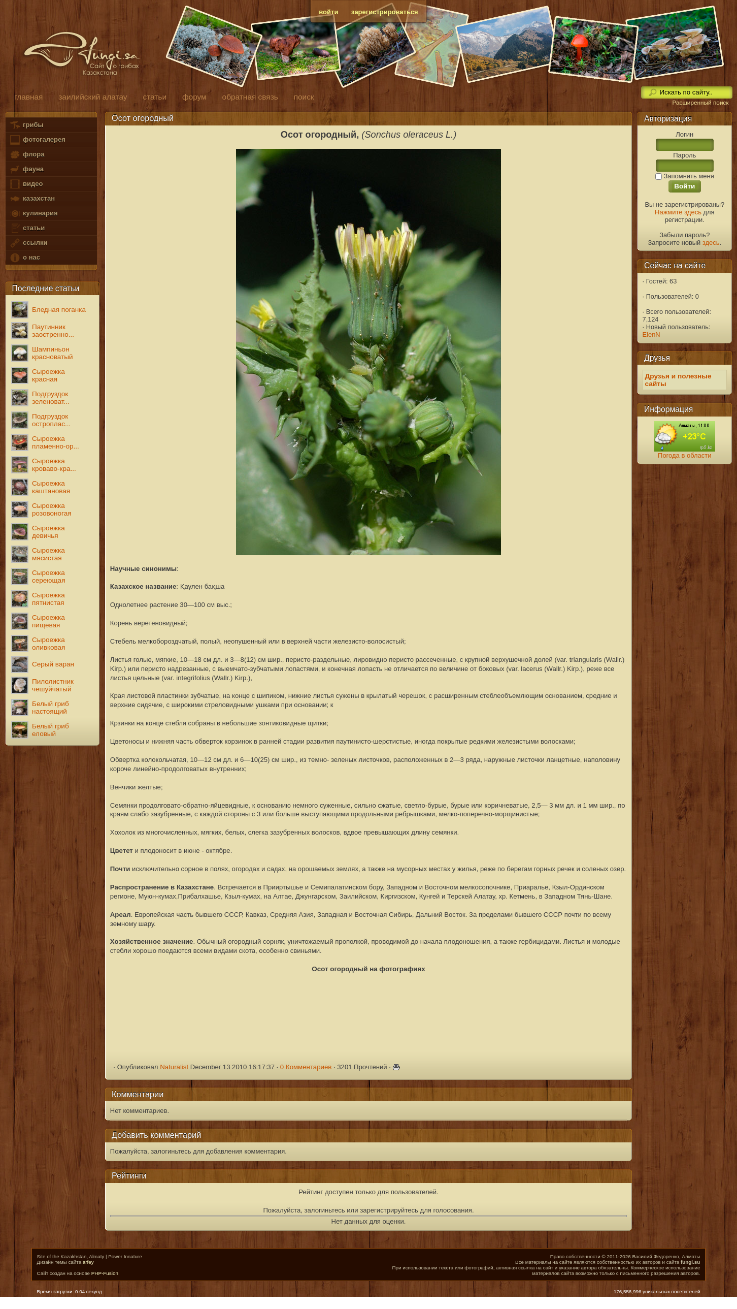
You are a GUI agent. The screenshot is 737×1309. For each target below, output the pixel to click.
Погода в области (684, 455)
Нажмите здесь (678, 212)
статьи (27, 228)
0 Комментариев (306, 1067)
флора (27, 154)
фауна (26, 169)
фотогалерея (37, 140)
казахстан (32, 199)
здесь (711, 242)
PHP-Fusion (104, 1273)
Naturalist (174, 1067)
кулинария (33, 213)
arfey (88, 1262)
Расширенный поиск (700, 102)
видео (26, 184)
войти (328, 12)
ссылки (28, 243)
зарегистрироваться (384, 12)
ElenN (651, 334)
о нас (24, 257)
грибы (26, 125)
